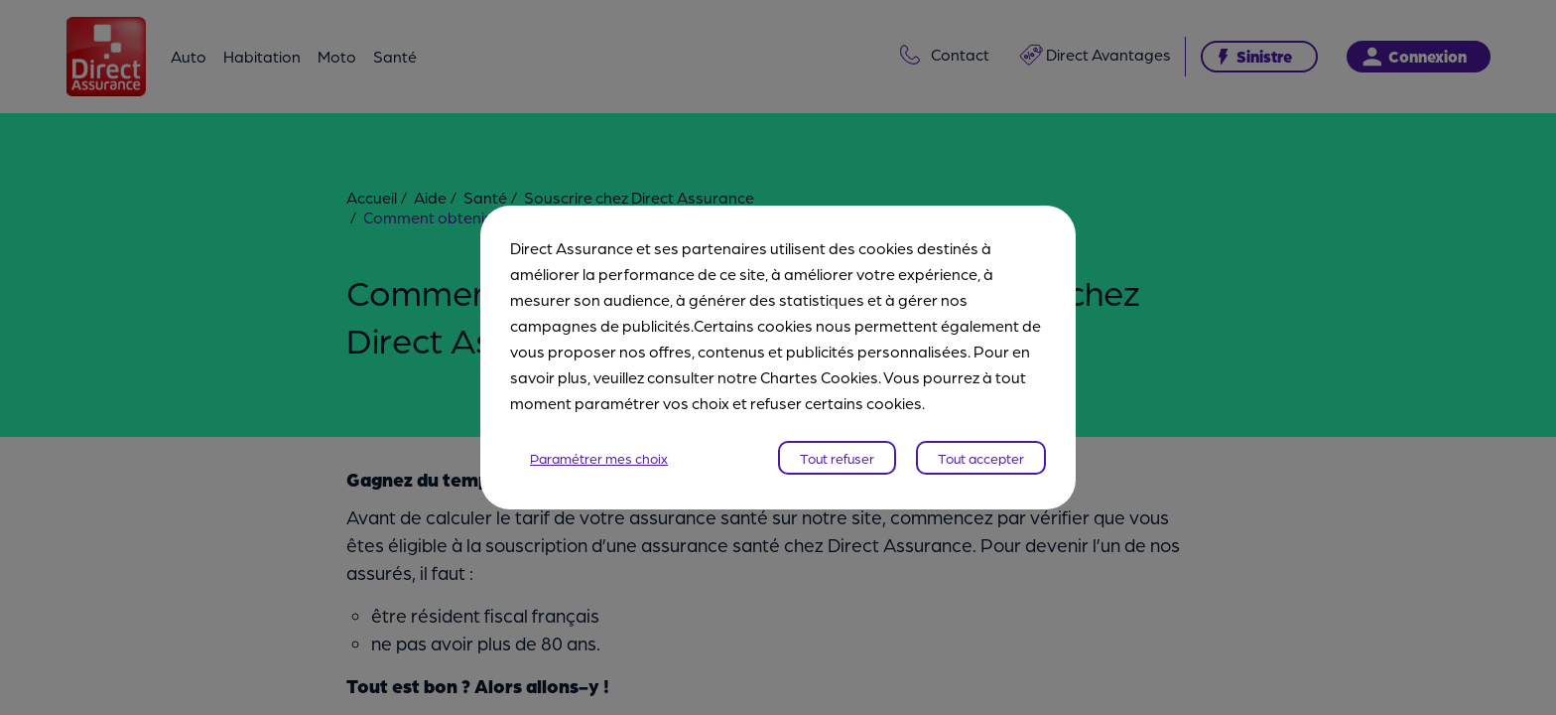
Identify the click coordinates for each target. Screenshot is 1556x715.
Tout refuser (837, 458)
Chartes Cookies (819, 376)
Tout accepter (981, 458)
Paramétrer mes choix (599, 458)
